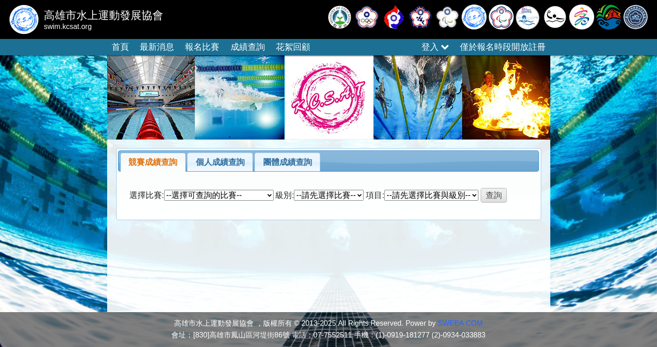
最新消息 (157, 47)
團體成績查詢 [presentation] (287, 162)
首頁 (120, 47)
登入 (435, 47)
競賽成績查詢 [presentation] (152, 162)
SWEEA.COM (460, 323)
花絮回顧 (293, 47)
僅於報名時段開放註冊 (503, 47)
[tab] (153, 162)
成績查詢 (248, 47)
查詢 (494, 195)
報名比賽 (202, 47)
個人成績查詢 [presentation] (220, 162)
